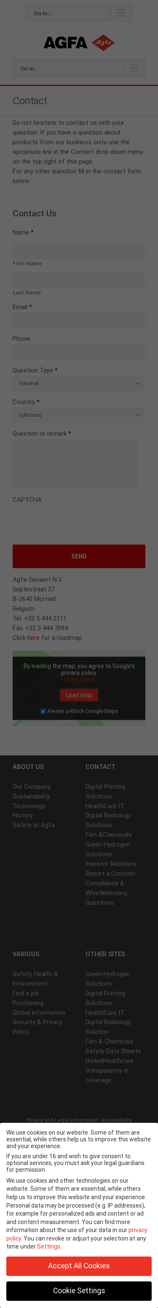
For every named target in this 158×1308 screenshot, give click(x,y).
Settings (48, 1246)
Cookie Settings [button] (79, 1290)
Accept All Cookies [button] (79, 1266)
